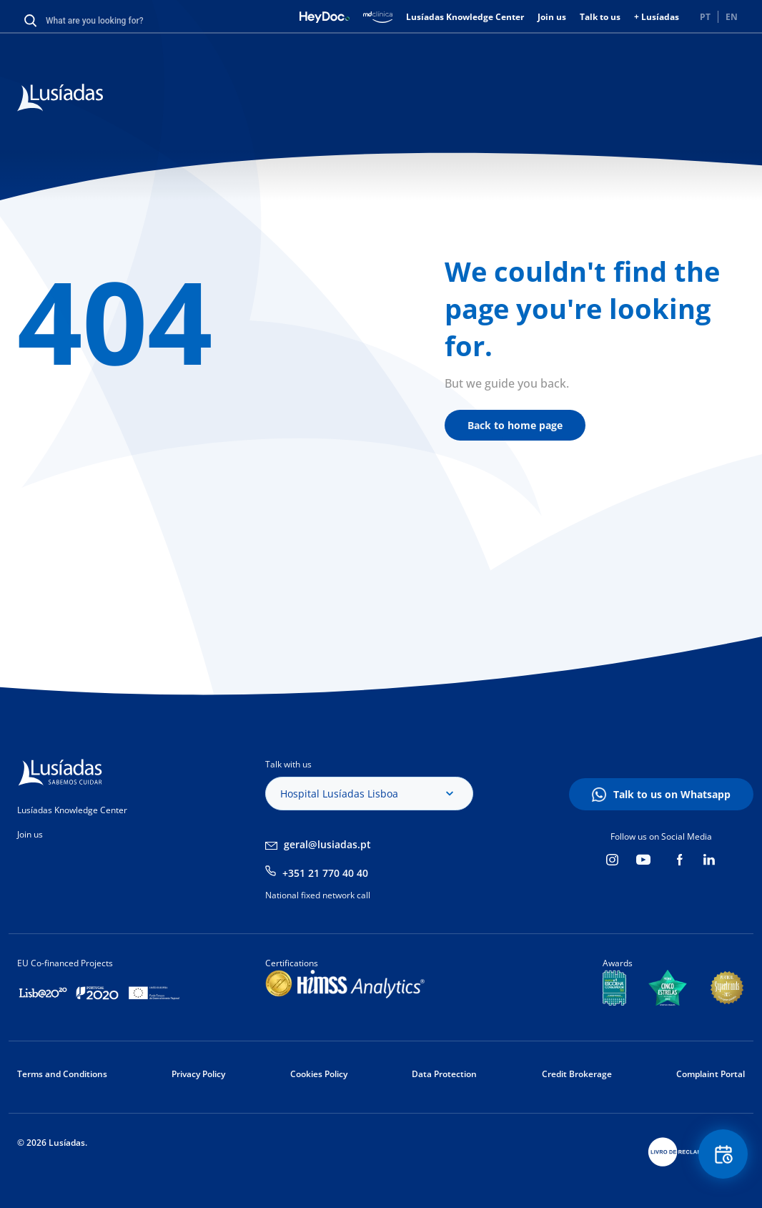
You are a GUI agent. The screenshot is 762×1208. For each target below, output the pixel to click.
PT (705, 17)
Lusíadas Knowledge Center (465, 17)
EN (732, 17)
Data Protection (444, 1074)
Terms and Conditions (62, 1074)
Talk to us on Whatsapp (672, 794)
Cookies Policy (318, 1074)
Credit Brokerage (577, 1074)
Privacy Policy (198, 1074)
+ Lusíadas (656, 17)
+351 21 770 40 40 (325, 873)
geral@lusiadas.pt (327, 844)
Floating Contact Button (723, 1155)
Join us (552, 17)
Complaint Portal (710, 1074)
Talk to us (600, 17)
